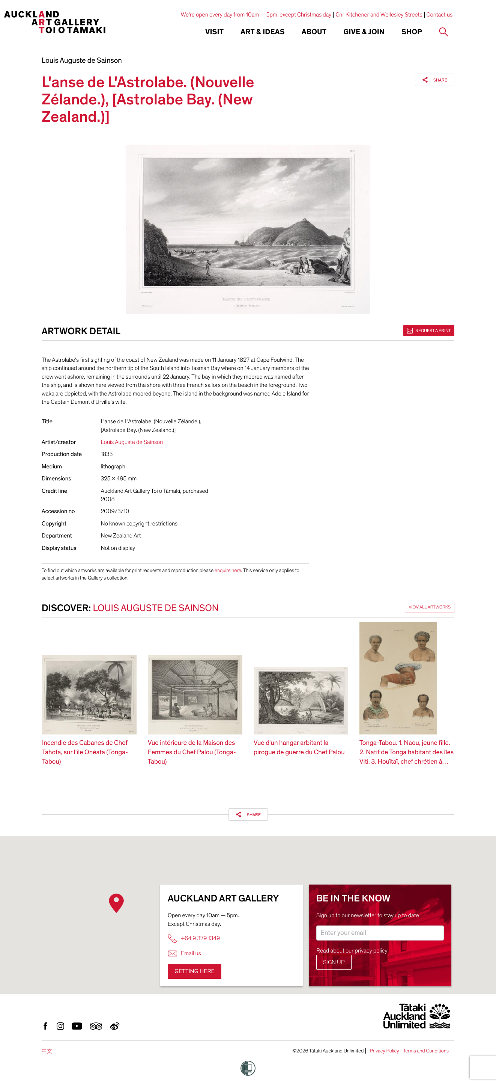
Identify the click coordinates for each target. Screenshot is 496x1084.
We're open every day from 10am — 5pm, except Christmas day (256, 15)
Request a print (429, 331)
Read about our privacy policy (352, 951)
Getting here (194, 971)
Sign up (334, 962)
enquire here (228, 570)
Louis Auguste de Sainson (82, 61)
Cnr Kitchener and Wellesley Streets (378, 15)
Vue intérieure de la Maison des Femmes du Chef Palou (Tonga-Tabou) (192, 752)
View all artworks (430, 607)
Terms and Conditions (426, 1051)
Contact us (440, 15)
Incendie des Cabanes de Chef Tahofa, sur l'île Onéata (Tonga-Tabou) (85, 752)
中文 (47, 1051)
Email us (184, 953)
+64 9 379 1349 (194, 938)
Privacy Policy (384, 1051)
